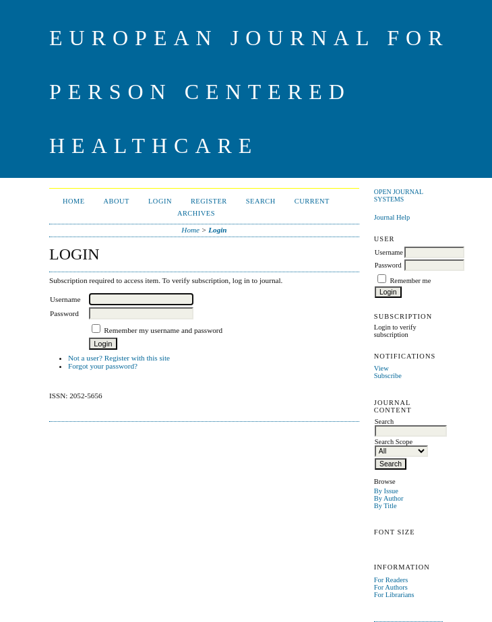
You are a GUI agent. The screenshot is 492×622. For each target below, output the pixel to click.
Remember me (410, 280)
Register (209, 201)
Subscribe (388, 375)
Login (160, 201)
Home (74, 201)
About (116, 201)
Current (312, 201)
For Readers (391, 580)
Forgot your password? (102, 366)
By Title (385, 505)
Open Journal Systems (398, 195)
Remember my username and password (163, 330)
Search (261, 201)
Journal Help (392, 217)
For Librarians (394, 594)
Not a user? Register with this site (119, 358)
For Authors (391, 587)
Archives (196, 213)
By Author (389, 498)
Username (389, 252)
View (381, 368)
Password (388, 265)
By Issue (386, 491)
